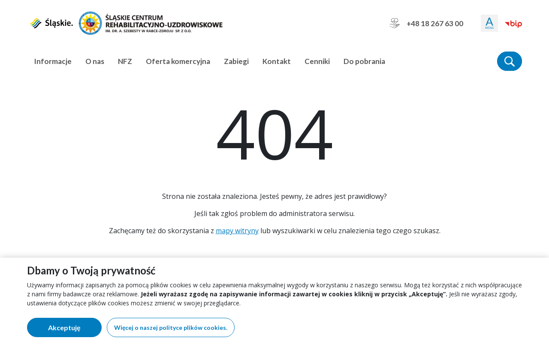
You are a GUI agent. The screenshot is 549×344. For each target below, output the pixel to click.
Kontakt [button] (276, 61)
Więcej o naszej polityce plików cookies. (170, 327)
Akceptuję (75, 329)
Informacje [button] (53, 61)
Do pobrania (364, 61)
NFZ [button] (125, 61)
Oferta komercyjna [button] (178, 61)
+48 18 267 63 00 (426, 23)
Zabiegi (236, 61)
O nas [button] (94, 61)
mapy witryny (237, 230)
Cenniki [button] (317, 61)
